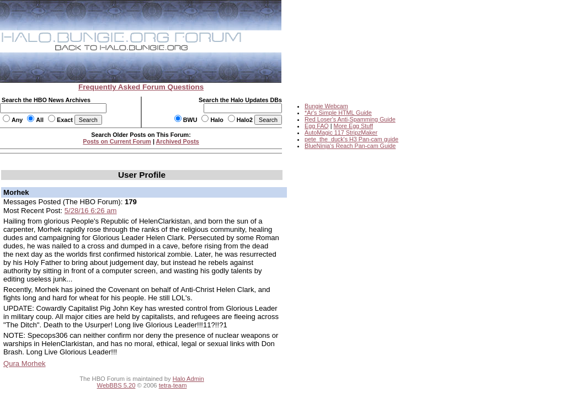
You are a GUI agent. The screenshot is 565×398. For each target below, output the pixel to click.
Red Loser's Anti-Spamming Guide (350, 119)
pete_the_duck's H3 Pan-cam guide (351, 139)
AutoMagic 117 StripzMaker (341, 132)
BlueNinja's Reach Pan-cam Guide (350, 145)
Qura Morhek (24, 363)
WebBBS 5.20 (116, 385)
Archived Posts (177, 141)
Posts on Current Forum (117, 141)
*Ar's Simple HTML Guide (338, 112)
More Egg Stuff (353, 126)
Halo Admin (188, 378)
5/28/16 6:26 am (91, 210)
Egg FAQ (317, 126)
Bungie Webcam (326, 106)
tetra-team (173, 385)
